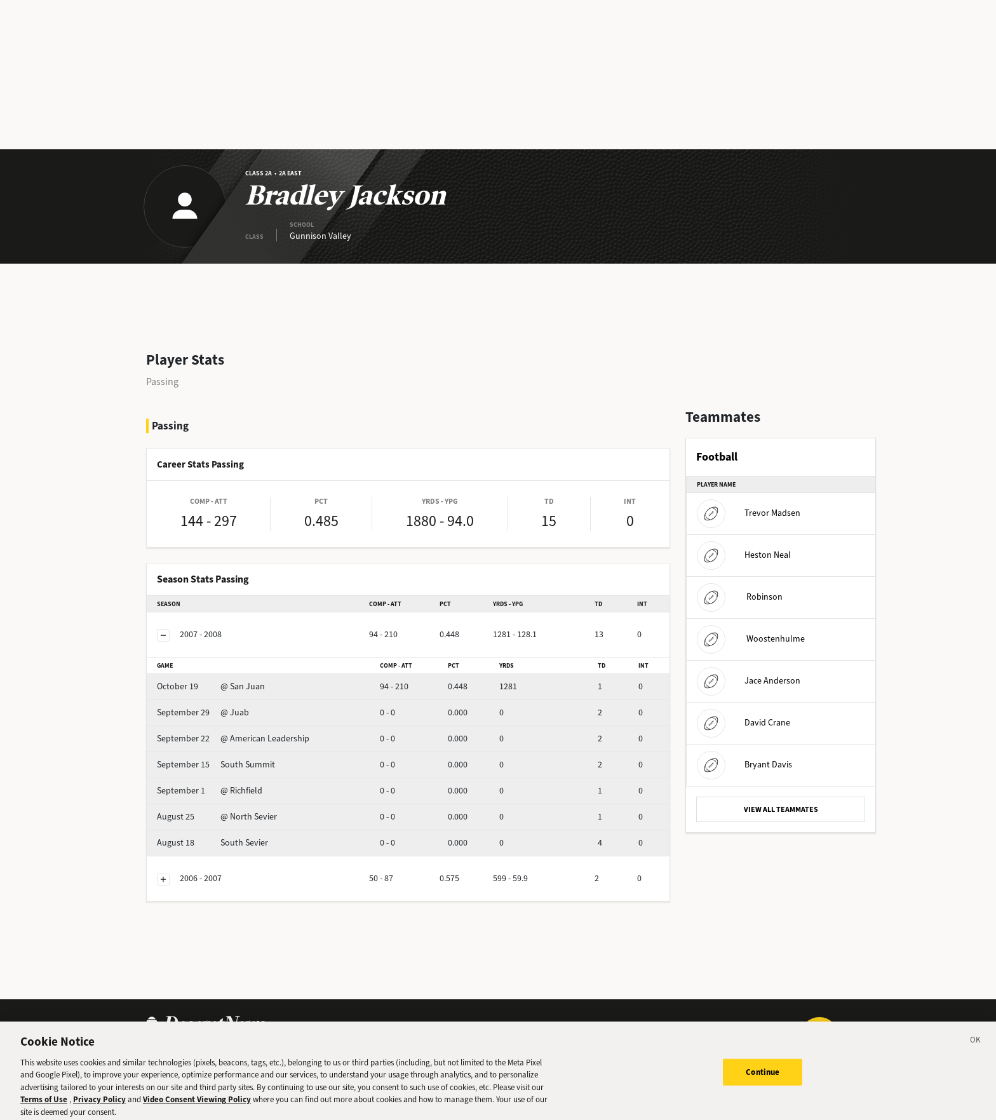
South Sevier (212, 843)
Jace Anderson (748, 681)
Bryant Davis (744, 765)
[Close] (976, 1055)
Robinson (740, 597)
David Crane (743, 723)
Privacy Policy (99, 1112)
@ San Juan (211, 686)
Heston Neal (744, 555)
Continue (762, 1084)
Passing (162, 381)
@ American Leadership (233, 738)
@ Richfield (209, 791)
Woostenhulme (751, 639)
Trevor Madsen (748, 513)
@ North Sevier (217, 817)
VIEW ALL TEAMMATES (781, 809)
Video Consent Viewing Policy (197, 1112)
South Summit (216, 765)
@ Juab (203, 712)
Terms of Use (43, 1112)
